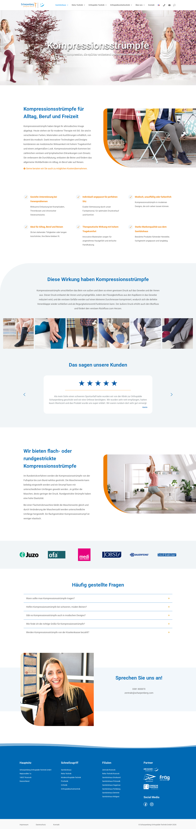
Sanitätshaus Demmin (110, 793)
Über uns (139, 5)
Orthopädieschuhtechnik (120, 5)
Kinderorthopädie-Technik (71, 777)
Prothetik (64, 781)
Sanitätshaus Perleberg (111, 789)
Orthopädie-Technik (96, 5)
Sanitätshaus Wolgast (110, 797)
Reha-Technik (77, 5)
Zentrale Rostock (108, 770)
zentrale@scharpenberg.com (138, 693)
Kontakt (151, 5)
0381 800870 (138, 689)
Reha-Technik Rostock (110, 774)
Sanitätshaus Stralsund (111, 777)
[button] (18, 336)
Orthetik (64, 785)
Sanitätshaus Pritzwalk (111, 781)
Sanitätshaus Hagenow (111, 785)
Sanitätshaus (60, 5)
